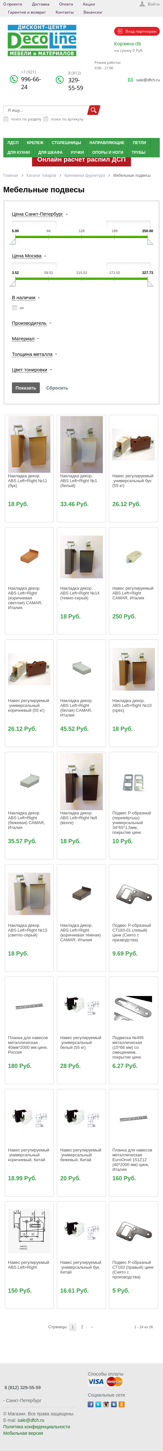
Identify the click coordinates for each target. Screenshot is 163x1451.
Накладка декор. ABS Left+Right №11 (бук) (28, 480)
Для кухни (18, 152)
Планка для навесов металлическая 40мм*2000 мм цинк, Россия (28, 1045)
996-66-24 (31, 80)
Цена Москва (26, 255)
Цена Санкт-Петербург (37, 214)
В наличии (24, 297)
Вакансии (92, 12)
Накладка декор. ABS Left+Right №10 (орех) (132, 705)
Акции (89, 4)
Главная (10, 175)
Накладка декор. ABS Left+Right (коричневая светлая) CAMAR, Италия (26, 598)
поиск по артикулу (67, 119)
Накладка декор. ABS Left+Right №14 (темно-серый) (80, 593)
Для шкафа (50, 152)
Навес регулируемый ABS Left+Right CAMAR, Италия (133, 593)
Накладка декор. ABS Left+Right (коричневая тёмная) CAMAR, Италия (81, 932)
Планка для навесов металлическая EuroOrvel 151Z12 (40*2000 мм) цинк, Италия (132, 1160)
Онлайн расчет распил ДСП (81, 159)
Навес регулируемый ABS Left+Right (29, 1265)
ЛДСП (12, 143)
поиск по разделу (26, 119)
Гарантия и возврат (27, 12)
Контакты (65, 12)
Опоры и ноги (107, 152)
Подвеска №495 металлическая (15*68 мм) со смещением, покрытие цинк (128, 1047)
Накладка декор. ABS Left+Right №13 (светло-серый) (28, 930)
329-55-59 (75, 81)
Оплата (66, 4)
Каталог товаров (41, 175)
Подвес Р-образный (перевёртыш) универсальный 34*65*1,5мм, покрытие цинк (132, 823)
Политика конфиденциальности (36, 1426)
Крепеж (35, 143)
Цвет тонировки (29, 369)
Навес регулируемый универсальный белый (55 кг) (81, 1042)
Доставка (40, 4)
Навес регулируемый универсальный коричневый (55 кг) (29, 705)
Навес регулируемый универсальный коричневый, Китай (29, 1155)
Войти (154, 4)
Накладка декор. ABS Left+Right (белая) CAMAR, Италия (77, 708)
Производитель (29, 323)
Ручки (77, 152)
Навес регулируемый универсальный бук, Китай (81, 1267)
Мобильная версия (23, 1433)
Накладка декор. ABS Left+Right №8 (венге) (79, 818)
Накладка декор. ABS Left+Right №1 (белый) (79, 480)
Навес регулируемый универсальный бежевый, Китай (81, 1155)
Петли (139, 143)
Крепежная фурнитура (84, 175)
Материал (23, 338)
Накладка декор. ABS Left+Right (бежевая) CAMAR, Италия (27, 820)
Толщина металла (32, 354)
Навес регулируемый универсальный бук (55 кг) (133, 480)
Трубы (139, 152)
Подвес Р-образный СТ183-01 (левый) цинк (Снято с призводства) (132, 932)
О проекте (12, 4)
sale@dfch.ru (148, 80)
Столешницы (66, 143)
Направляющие (107, 143)
